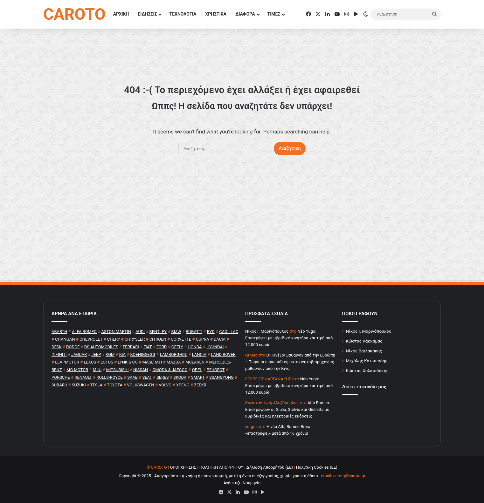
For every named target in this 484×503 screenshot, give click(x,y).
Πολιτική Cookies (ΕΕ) (316, 467)
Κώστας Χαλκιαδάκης (367, 370)
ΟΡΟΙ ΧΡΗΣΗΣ (183, 467)
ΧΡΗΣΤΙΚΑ (215, 14)
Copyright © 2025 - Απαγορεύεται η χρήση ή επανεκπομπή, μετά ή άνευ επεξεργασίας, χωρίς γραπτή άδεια (218, 475)
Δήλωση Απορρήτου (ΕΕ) (269, 467)
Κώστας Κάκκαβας (364, 340)
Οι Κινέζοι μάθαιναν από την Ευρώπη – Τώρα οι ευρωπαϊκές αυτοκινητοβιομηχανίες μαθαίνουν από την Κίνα (290, 362)
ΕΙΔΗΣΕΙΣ (147, 14)
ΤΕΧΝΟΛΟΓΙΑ (182, 14)
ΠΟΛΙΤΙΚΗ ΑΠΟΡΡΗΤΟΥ (221, 467)
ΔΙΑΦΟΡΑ (245, 14)
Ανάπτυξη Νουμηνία (242, 482)
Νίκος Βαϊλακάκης (364, 350)
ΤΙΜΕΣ (273, 14)
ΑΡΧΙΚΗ (121, 14)
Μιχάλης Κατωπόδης (367, 360)
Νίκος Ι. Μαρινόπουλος (368, 331)
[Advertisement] (242, 221)
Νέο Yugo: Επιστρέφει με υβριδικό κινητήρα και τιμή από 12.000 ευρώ (289, 338)
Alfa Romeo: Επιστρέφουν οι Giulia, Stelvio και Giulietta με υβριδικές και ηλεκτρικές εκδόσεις (287, 409)
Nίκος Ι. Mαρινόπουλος (266, 331)
